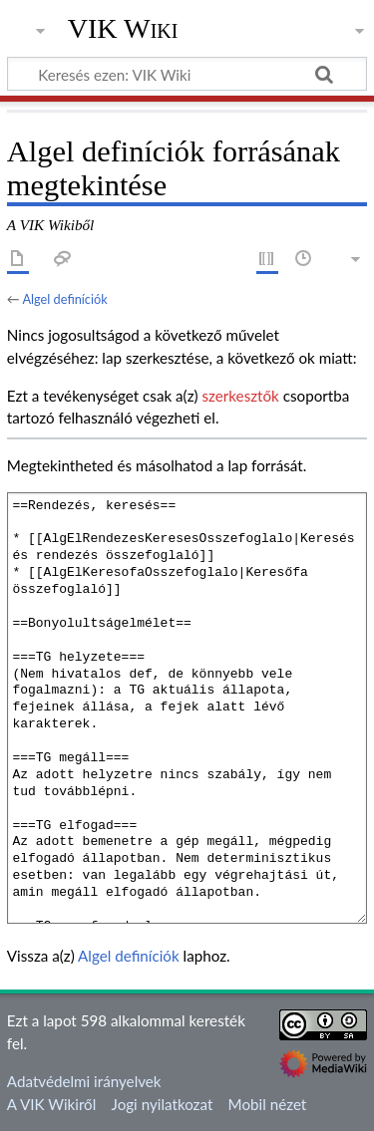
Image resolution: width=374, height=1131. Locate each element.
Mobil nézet (267, 1104)
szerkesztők (239, 396)
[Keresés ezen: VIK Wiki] (187, 74)
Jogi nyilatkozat (162, 1104)
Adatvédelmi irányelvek (84, 1081)
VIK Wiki (123, 29)
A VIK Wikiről (51, 1104)
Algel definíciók (64, 299)
